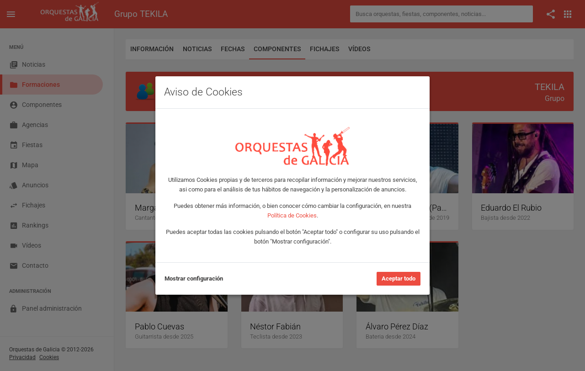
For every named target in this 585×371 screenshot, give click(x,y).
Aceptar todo (398, 278)
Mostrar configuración (194, 278)
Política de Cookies (292, 215)
